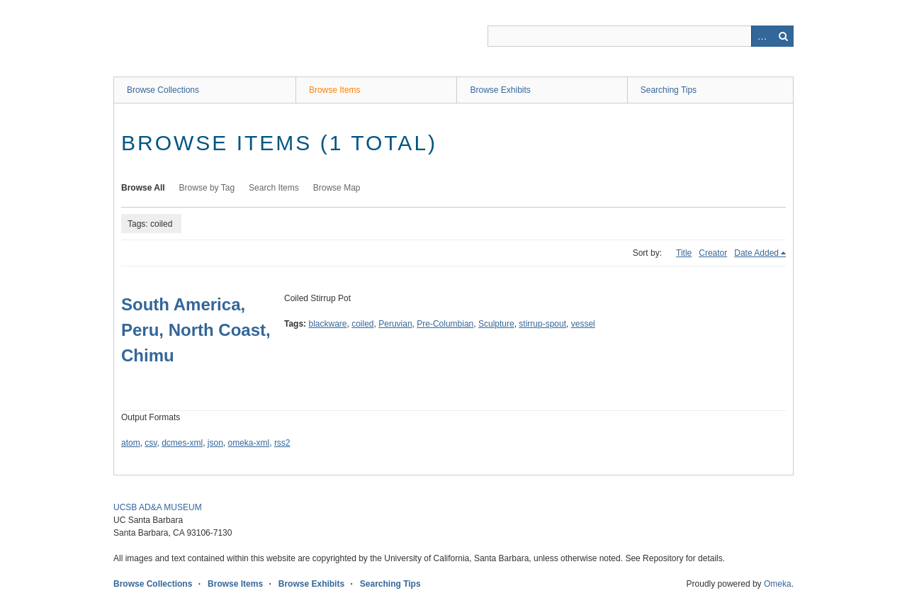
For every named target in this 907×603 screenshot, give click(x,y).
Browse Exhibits (500, 90)
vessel (583, 324)
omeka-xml (249, 443)
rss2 (282, 443)
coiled (362, 324)
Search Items (274, 188)
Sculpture (496, 324)
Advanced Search (761, 36)
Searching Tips (669, 90)
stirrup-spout (542, 324)
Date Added (756, 253)
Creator (713, 253)
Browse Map (337, 188)
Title (684, 253)
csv (151, 443)
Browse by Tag (207, 188)
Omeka (777, 584)
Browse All (143, 188)
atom (130, 443)
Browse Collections (163, 90)
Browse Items (335, 90)
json (215, 443)
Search (783, 36)
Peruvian (395, 324)
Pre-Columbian (445, 324)
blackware (327, 324)
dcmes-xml (182, 443)
